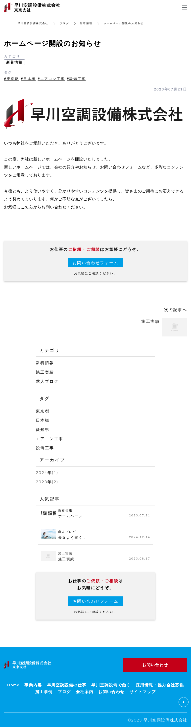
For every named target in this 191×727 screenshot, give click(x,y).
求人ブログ (47, 381)
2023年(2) (47, 481)
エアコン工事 (49, 438)
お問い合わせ (111, 691)
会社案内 (84, 691)
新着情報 (86, 23)
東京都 (42, 410)
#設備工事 (76, 79)
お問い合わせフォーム (95, 262)
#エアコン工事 (51, 79)
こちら (27, 206)
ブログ (64, 23)
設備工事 (45, 447)
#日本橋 (28, 79)
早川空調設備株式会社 (33, 23)
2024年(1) (47, 472)
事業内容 (33, 684)
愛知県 (42, 429)
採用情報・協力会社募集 (160, 684)
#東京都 (11, 79)
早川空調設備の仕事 (66, 684)
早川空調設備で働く (111, 684)
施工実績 (45, 372)
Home (13, 684)
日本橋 (42, 420)
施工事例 (44, 691)
